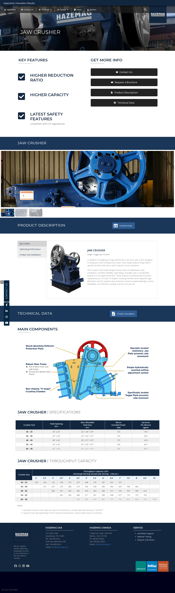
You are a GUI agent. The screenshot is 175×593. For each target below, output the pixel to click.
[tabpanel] (102, 269)
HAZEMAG (11, 9)
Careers (93, 9)
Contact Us (28, 9)
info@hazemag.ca (103, 544)
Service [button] (64, 9)
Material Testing (144, 536)
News (79, 9)
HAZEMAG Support (145, 533)
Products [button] (46, 9)
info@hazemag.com (59, 547)
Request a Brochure (145, 540)
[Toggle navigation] (145, 9)
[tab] (32, 243)
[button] (124, 72)
